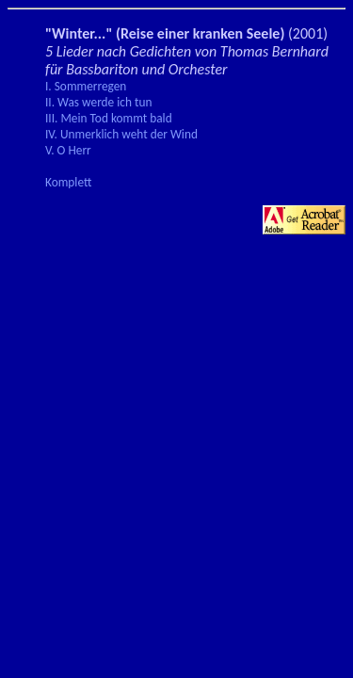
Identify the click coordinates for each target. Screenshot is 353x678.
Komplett (68, 182)
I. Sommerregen (85, 86)
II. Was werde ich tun (98, 102)
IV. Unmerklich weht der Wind (121, 134)
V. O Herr (68, 150)
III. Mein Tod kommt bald (108, 118)
